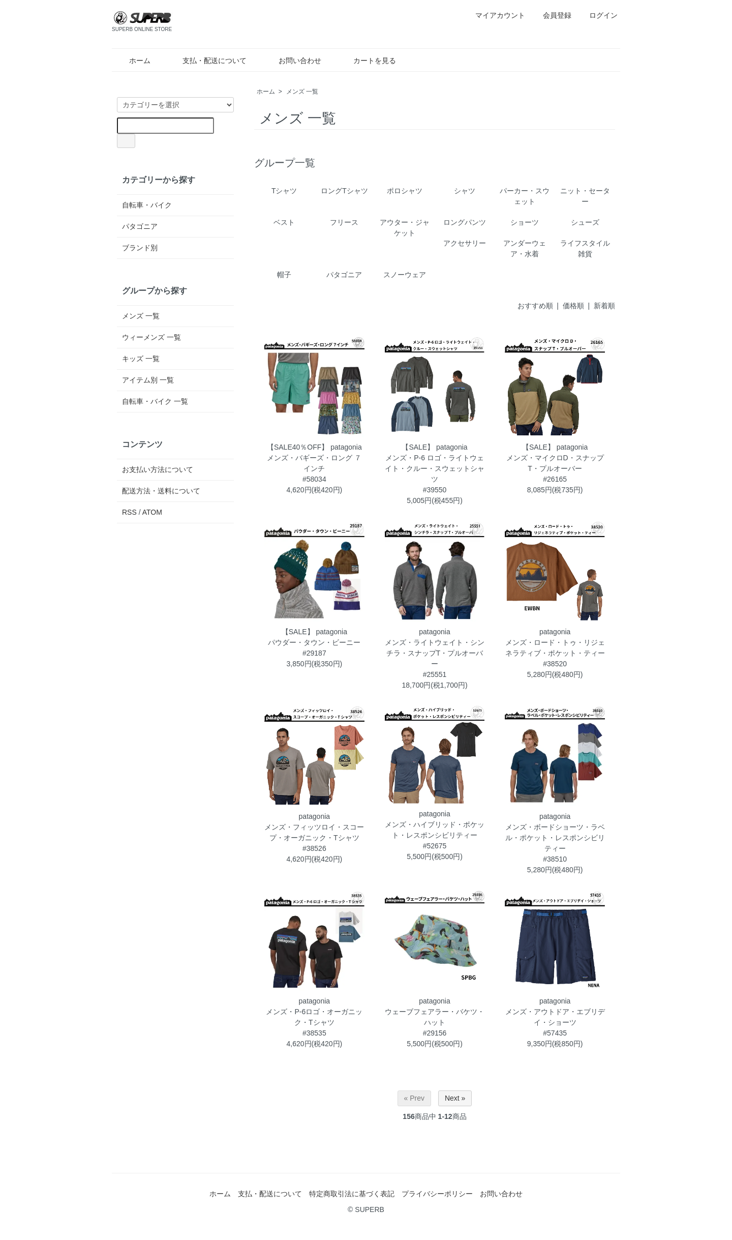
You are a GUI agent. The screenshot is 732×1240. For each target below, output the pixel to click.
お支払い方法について (157, 469)
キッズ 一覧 (141, 359)
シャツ (464, 191)
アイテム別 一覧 (148, 380)
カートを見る (367, 60)
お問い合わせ (292, 60)
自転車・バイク (147, 205)
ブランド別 (140, 248)
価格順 (573, 306)
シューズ (585, 222)
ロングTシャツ (344, 191)
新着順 (604, 306)
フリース (344, 222)
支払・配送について (207, 60)
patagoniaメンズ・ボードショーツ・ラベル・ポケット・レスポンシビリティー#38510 (555, 837)
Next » (455, 1098)
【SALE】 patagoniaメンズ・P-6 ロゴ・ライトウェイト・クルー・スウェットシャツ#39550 (434, 468)
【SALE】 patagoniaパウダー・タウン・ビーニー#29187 (314, 642)
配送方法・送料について (161, 491)
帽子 (284, 275)
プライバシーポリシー (437, 1194)
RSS (129, 512)
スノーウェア (404, 275)
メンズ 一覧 (302, 91)
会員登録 (551, 15)
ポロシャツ (404, 191)
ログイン (598, 15)
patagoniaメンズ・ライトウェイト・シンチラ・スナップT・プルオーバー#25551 (434, 653)
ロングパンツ (464, 222)
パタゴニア (344, 275)
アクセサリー (464, 243)
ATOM (152, 512)
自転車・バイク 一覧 (155, 401)
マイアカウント (495, 15)
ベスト (284, 222)
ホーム (132, 60)
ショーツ (524, 222)
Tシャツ (284, 191)
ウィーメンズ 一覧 (151, 337)
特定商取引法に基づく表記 (351, 1194)
